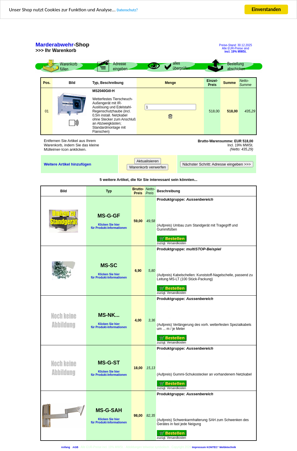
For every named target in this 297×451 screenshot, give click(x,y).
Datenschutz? (127, 10)
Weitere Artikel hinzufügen (67, 164)
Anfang (65, 447)
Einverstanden (266, 9)
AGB (75, 447)
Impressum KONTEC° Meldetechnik (214, 447)
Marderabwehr (55, 45)
